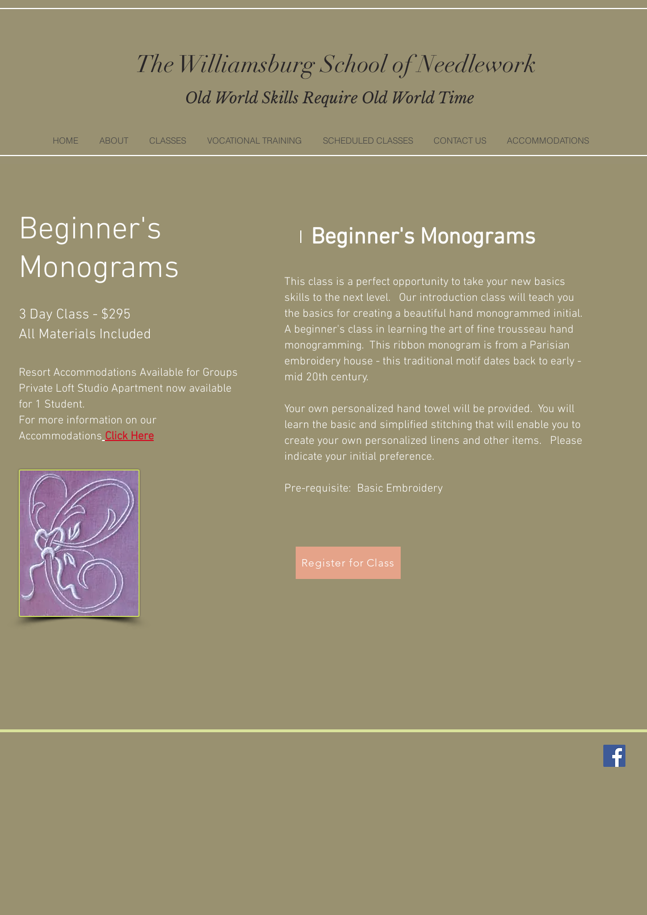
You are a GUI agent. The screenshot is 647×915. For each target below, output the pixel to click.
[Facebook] (614, 756)
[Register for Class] (348, 563)
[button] (167, 141)
